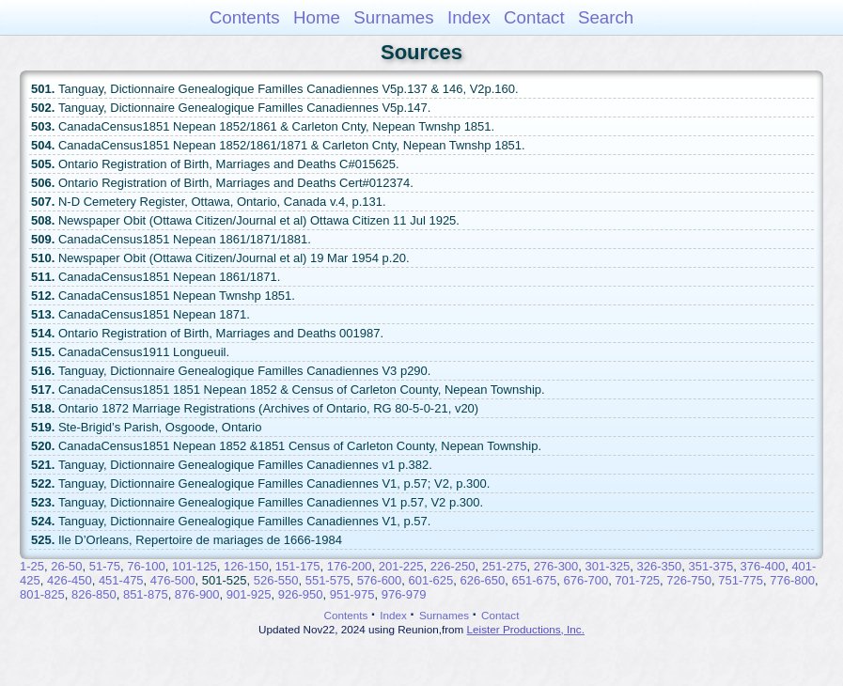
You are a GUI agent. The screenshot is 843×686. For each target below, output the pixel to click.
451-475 (121, 580)
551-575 (328, 580)
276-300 (556, 566)
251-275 (504, 566)
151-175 (297, 566)
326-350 (659, 566)
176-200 (349, 566)
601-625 (431, 580)
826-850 (94, 594)
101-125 (194, 566)
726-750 (688, 580)
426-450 (69, 580)
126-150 (246, 566)
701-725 (637, 580)
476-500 (172, 580)
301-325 (608, 566)
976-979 (404, 594)
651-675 (533, 580)
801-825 (42, 594)
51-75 (104, 566)
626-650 (483, 580)
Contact (534, 17)
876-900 (197, 594)
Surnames (393, 17)
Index (469, 17)
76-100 (145, 566)
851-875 (145, 594)
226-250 (453, 566)
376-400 (762, 566)
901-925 (249, 594)
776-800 (792, 580)
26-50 (66, 566)
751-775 (740, 580)
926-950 (300, 594)
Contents (245, 17)
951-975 (352, 594)
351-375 (710, 566)
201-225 (401, 566)
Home (316, 17)
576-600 (379, 580)
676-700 (585, 580)
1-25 (32, 566)
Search (605, 17)
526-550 (276, 580)
